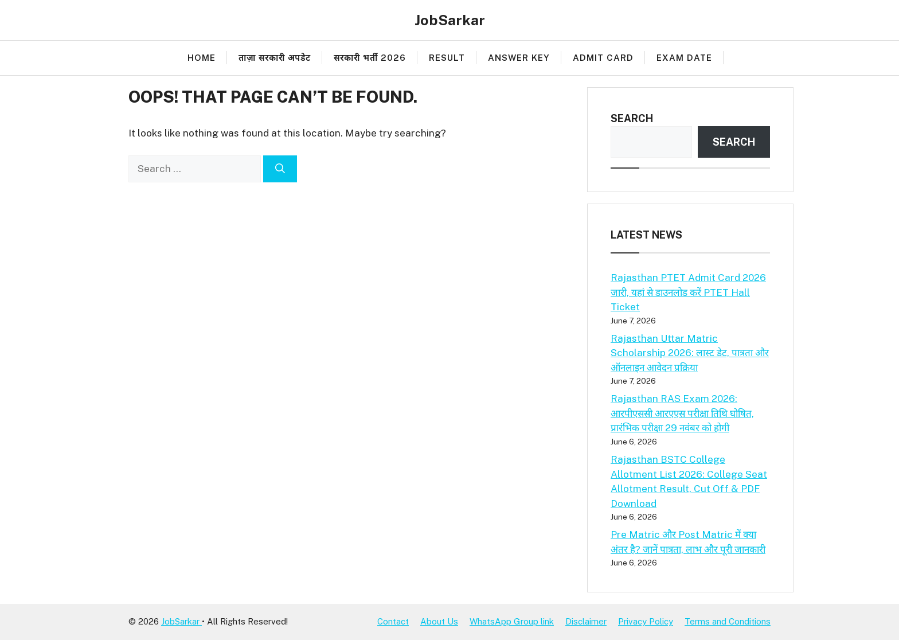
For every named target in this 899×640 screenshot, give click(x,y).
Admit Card (603, 58)
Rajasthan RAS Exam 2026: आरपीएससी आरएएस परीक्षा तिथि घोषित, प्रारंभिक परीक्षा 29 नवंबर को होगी (682, 413)
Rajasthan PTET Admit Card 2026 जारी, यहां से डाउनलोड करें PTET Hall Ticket (688, 292)
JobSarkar (450, 20)
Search (632, 118)
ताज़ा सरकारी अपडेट (275, 58)
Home (201, 58)
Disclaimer (586, 621)
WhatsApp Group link (512, 621)
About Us (439, 621)
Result (447, 58)
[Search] (280, 169)
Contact (393, 621)
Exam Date (684, 58)
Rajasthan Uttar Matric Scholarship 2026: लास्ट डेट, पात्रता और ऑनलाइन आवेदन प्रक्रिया (690, 353)
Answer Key (519, 58)
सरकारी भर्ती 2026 (370, 58)
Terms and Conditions (728, 621)
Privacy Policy (645, 621)
